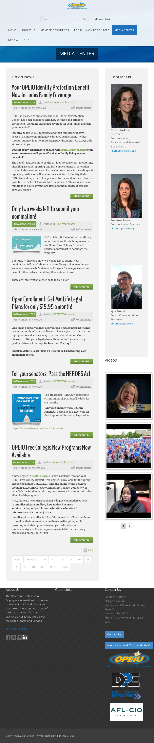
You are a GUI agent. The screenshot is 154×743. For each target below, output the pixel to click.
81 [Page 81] (88, 559)
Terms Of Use (66, 735)
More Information (16, 629)
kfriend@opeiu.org (122, 323)
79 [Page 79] (70, 559)
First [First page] (18, 559)
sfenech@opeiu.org (122, 228)
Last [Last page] (64, 567)
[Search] (58, 19)
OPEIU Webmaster (64, 102)
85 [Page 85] (42, 567)
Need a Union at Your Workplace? (128, 645)
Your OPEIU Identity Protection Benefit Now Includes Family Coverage (50, 91)
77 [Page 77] (53, 559)
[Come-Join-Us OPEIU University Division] (129, 497)
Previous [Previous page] (32, 559)
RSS (90, 550)
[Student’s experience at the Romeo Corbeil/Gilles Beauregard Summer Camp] (129, 446)
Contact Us (114, 634)
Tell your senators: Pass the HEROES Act (51, 373)
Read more (81, 196)
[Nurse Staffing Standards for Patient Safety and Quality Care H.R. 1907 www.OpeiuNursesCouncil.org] (129, 396)
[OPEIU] (77, 5)
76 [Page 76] (44, 559)
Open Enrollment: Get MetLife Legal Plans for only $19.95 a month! (47, 303)
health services (41, 476)
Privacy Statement (46, 735)
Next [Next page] (53, 567)
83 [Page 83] (25, 567)
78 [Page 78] (61, 559)
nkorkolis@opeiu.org (123, 150)
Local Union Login (101, 19)
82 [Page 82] (16, 567)
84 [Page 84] (33, 567)
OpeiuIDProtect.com (72, 149)
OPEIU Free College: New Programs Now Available (51, 451)
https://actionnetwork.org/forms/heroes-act (38, 428)
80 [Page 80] (79, 559)
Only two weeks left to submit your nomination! (45, 212)
